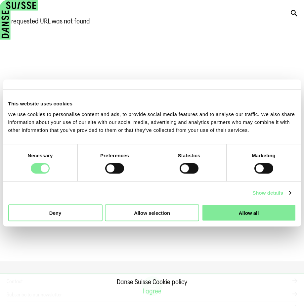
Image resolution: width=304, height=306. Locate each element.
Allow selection (152, 212)
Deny (55, 212)
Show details (267, 193)
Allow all (249, 212)
